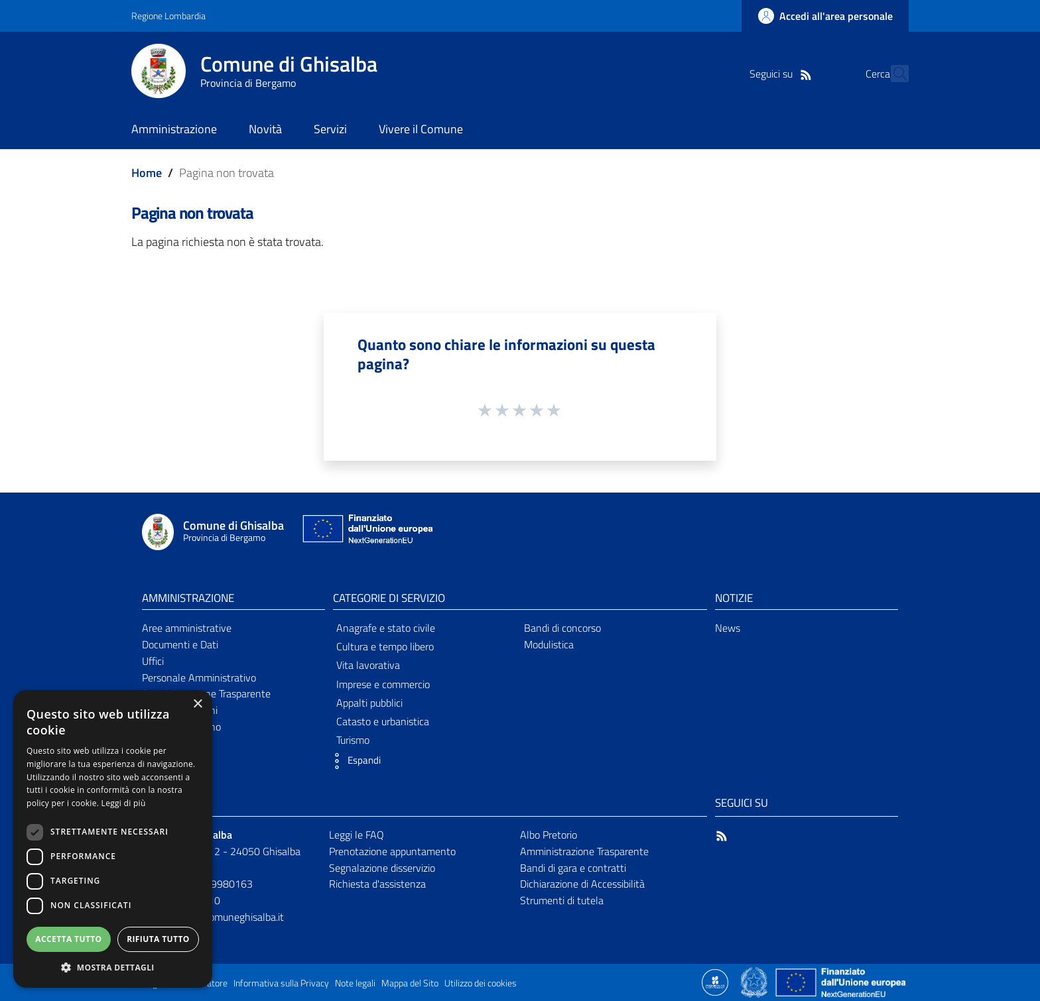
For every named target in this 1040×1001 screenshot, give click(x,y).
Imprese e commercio (383, 684)
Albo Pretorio (548, 835)
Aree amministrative (186, 628)
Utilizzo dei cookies (480, 983)
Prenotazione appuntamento (392, 851)
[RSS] (782, 74)
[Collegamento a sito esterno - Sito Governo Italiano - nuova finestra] (755, 981)
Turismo (352, 740)
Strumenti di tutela (562, 900)
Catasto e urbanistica (382, 721)
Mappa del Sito (409, 983)
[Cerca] (893, 73)
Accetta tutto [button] (68, 939)
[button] (353, 761)
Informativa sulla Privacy (281, 983)
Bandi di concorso (562, 628)
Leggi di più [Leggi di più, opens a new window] (123, 803)
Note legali (355, 983)
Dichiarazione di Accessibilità (582, 884)
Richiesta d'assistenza (377, 884)
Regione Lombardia (168, 16)
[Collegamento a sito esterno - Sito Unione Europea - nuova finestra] (366, 532)
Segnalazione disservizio (382, 868)
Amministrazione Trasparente (584, 851)
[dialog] (112, 839)
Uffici (153, 661)
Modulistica (549, 644)
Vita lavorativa (368, 665)
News (727, 628)
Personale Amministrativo (199, 677)
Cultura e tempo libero (385, 646)
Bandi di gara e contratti (573, 868)
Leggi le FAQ (356, 835)
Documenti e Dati (180, 644)
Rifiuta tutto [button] (158, 939)
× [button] (197, 704)
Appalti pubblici (369, 703)
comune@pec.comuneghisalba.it (212, 917)
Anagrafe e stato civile (385, 628)
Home (146, 173)
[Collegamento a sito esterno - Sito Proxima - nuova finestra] (715, 981)
